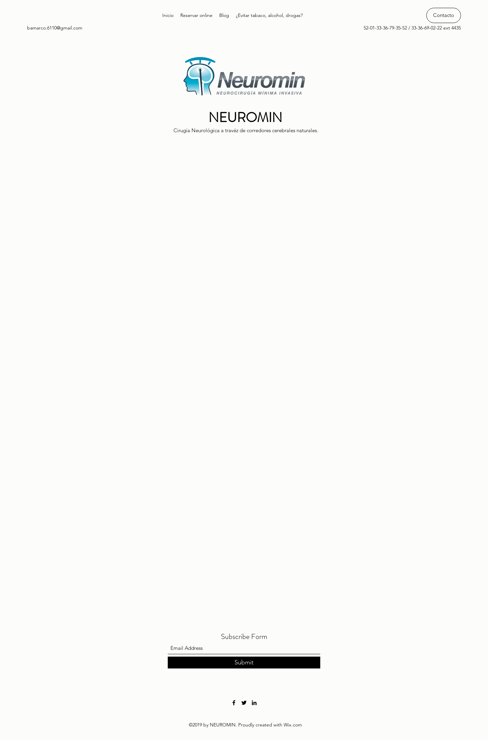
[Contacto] (443, 15)
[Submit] (244, 662)
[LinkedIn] (254, 702)
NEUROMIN (245, 117)
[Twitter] (244, 702)
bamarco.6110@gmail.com (54, 28)
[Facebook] (233, 702)
